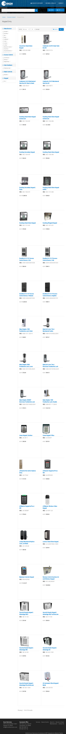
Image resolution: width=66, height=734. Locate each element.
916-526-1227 (22, 729)
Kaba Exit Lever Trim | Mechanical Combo (48, 330)
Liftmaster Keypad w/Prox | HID (50, 472)
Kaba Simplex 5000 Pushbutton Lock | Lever (26, 365)
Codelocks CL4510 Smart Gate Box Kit (51, 47)
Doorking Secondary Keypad (27, 152)
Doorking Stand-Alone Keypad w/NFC (51, 188)
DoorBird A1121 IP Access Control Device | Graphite (50, 294)
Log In (51, 10)
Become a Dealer (51, 3)
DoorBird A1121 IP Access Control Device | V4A (50, 259)
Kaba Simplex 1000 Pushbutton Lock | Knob (25, 330)
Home (4, 17)
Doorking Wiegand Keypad (50, 223)
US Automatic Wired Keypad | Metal (51, 684)
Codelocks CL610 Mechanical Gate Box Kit (51, 82)
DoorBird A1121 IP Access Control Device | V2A (26, 259)
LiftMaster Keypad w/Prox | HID (26, 507)
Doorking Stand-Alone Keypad (51, 152)
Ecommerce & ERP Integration (45, 733)
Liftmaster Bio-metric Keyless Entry (27, 472)
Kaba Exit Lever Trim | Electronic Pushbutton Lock (50, 365)
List (61, 29)
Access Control (11, 17)
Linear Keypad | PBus (48, 435)
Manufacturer (8, 28)
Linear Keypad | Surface (25, 435)
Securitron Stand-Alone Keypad (25, 47)
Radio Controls (8, 72)
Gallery (55, 29)
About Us (52, 722)
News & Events (45, 722)
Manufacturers (53, 724)
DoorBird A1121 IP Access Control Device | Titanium (26, 294)
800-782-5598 (22, 727)
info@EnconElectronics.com (10, 727)
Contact (61, 3)
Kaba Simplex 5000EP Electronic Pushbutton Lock (27, 401)
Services (38, 722)
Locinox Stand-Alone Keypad (50, 541)
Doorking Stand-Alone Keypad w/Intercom (27, 117)
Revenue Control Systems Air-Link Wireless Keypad (51, 578)
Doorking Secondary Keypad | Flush (27, 188)
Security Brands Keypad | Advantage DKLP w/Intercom (50, 613)
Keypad (6, 78)
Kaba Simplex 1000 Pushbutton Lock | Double (50, 401)
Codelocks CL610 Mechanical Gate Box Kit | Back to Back (27, 82)
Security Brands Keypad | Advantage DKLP (26, 613)
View (37, 3)
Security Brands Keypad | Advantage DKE (26, 649)
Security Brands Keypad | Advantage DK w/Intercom (26, 684)
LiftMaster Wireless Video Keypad (50, 507)
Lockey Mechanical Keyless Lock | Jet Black (26, 542)
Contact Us (61, 724)
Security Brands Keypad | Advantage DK (50, 649)
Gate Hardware (8, 65)
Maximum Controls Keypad (26, 577)
